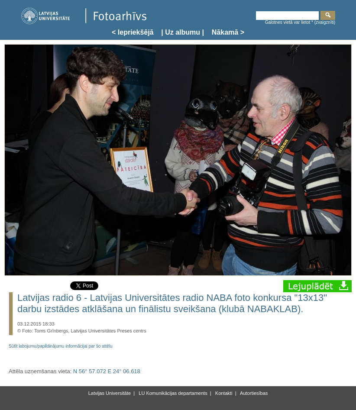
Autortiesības (253, 393)
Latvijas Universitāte (109, 393)
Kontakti (223, 393)
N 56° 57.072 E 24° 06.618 (106, 371)
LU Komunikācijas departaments (172, 393)
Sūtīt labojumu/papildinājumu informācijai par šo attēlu (61, 346)
